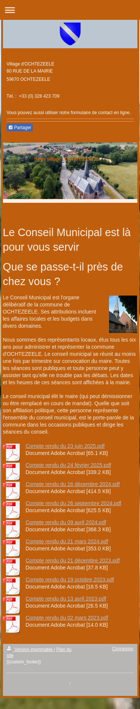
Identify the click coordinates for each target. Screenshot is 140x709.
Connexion (122, 648)
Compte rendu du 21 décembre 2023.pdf (73, 560)
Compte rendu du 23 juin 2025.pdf (65, 446)
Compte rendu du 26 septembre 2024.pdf (73, 503)
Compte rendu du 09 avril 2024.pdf (66, 522)
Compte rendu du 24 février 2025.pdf (68, 465)
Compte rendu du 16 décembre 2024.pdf (73, 484)
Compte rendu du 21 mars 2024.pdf (67, 541)
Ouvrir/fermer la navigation (70, 10)
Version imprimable (30, 649)
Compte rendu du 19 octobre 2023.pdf (70, 580)
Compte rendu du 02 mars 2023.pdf (67, 618)
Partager (19, 127)
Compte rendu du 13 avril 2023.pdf (66, 599)
